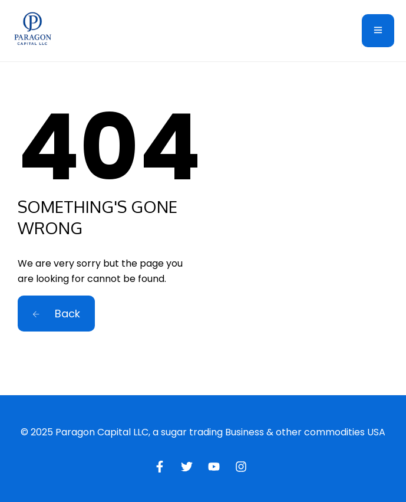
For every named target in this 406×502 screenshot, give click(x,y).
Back (56, 313)
